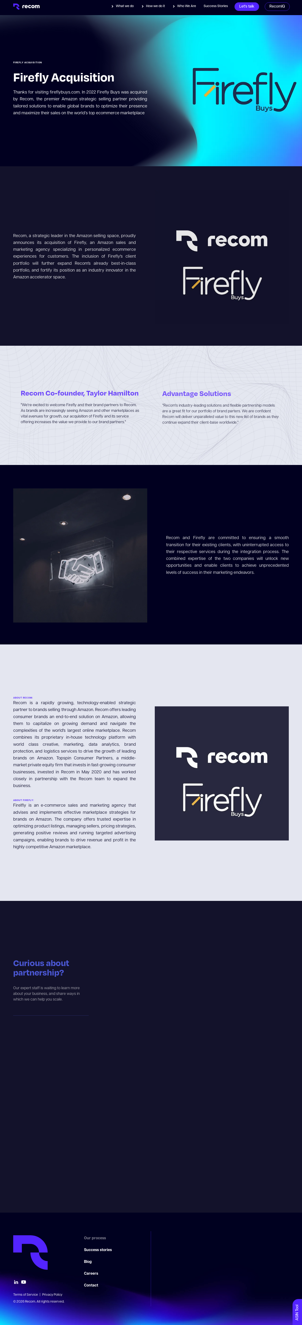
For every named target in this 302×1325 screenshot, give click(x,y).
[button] (122, 6)
